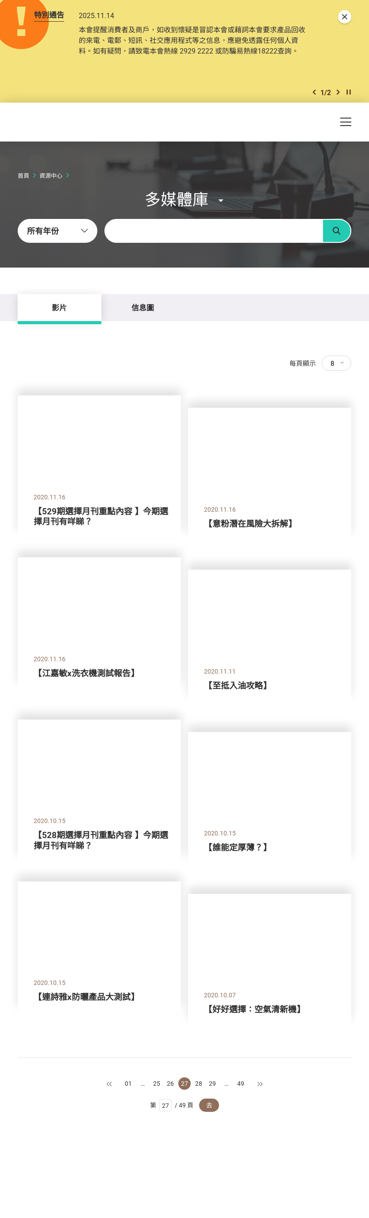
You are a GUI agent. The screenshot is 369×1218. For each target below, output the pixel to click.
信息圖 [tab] (142, 308)
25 (156, 1083)
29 (212, 1083)
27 (184, 1083)
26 (170, 1083)
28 (198, 1083)
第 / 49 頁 (172, 1105)
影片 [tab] (59, 308)
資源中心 (50, 176)
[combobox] (57, 231)
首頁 (23, 176)
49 (240, 1083)
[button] (314, 92)
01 (128, 1083)
